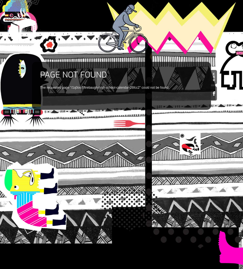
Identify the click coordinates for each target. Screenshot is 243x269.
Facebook (214, 93)
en (214, 77)
